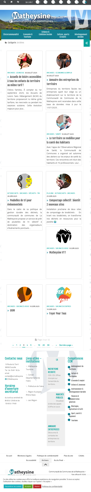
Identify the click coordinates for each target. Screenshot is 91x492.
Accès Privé (57, 463)
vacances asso (62, 250)
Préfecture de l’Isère (36, 388)
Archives (11, 74)
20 (43, 346)
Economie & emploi (64, 74)
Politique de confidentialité (48, 458)
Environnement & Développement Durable (77, 392)
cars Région (32, 402)
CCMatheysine (11, 381)
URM (12, 312)
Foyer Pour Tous (57, 315)
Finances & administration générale (74, 401)
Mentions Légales (25, 458)
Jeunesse (20, 74)
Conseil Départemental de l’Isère (33, 379)
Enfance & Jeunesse (78, 386)
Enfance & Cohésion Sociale (45, 36)
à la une (50, 195)
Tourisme (74, 422)
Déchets (32, 195)
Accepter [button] (28, 486)
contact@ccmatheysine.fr (14, 378)
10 (39, 346)
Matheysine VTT (57, 254)
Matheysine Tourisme (31, 369)
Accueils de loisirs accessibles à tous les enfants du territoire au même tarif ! (24, 82)
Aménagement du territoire (76, 369)
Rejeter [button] (37, 486)
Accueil (11, 458)
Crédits (80, 458)
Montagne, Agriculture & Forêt (76, 409)
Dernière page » (66, 346)
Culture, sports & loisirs (63, 36)
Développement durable (81, 36)
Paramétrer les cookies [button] (13, 486)
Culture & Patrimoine (73, 376)
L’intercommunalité (10, 34)
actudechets (12, 195)
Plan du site (68, 458)
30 (48, 346)
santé (58, 136)
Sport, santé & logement (75, 416)
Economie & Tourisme (27, 36)
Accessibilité (32, 463)
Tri (38, 195)
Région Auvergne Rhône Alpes (33, 395)
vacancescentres (63, 308)
